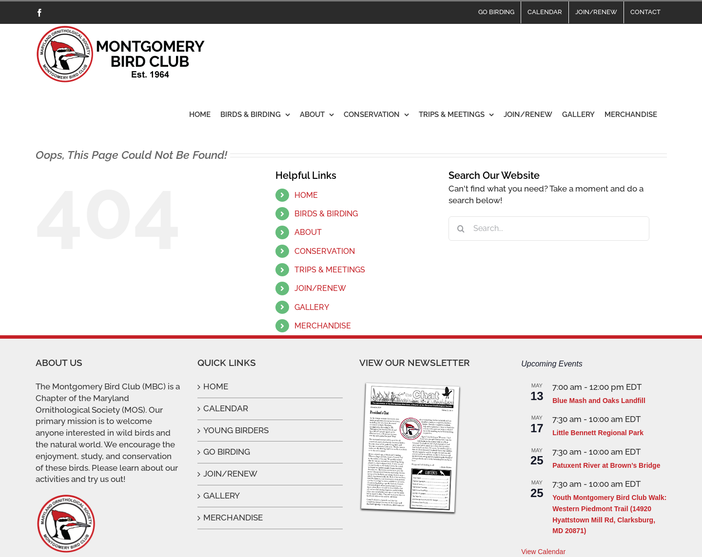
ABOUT (308, 232)
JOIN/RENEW (320, 288)
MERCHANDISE (322, 325)
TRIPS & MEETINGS (329, 269)
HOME (306, 195)
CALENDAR (225, 408)
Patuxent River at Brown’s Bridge (606, 465)
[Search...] (548, 228)
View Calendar (543, 552)
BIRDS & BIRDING (326, 213)
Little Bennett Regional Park (598, 433)
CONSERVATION (324, 251)
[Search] (460, 228)
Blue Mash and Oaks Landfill (598, 400)
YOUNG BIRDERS (236, 430)
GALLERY (311, 307)
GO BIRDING (226, 452)
